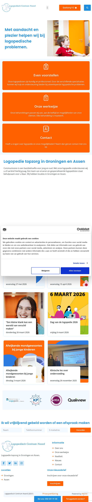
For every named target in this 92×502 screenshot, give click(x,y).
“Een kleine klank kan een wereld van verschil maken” (19, 325)
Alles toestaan (75, 271)
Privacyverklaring (50, 493)
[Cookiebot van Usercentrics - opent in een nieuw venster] (78, 229)
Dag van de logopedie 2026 (64, 322)
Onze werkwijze (46, 106)
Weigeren (46, 271)
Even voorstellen (46, 75)
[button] (47, 8)
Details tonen (79, 263)
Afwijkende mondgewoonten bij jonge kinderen (19, 373)
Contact (46, 137)
